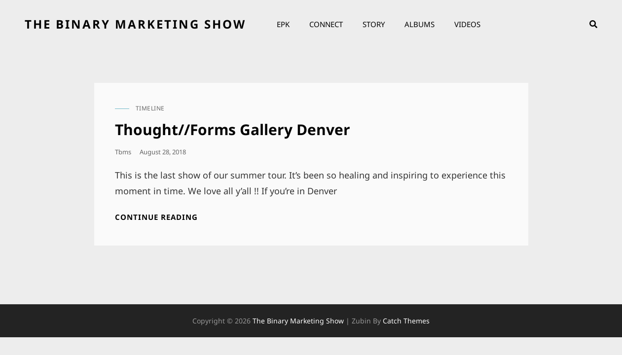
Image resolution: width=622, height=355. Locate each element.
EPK (283, 24)
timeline (150, 108)
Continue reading (156, 217)
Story (374, 24)
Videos (467, 24)
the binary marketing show (135, 24)
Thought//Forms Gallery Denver (232, 129)
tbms (123, 151)
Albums (419, 24)
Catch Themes (406, 320)
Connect (326, 24)
